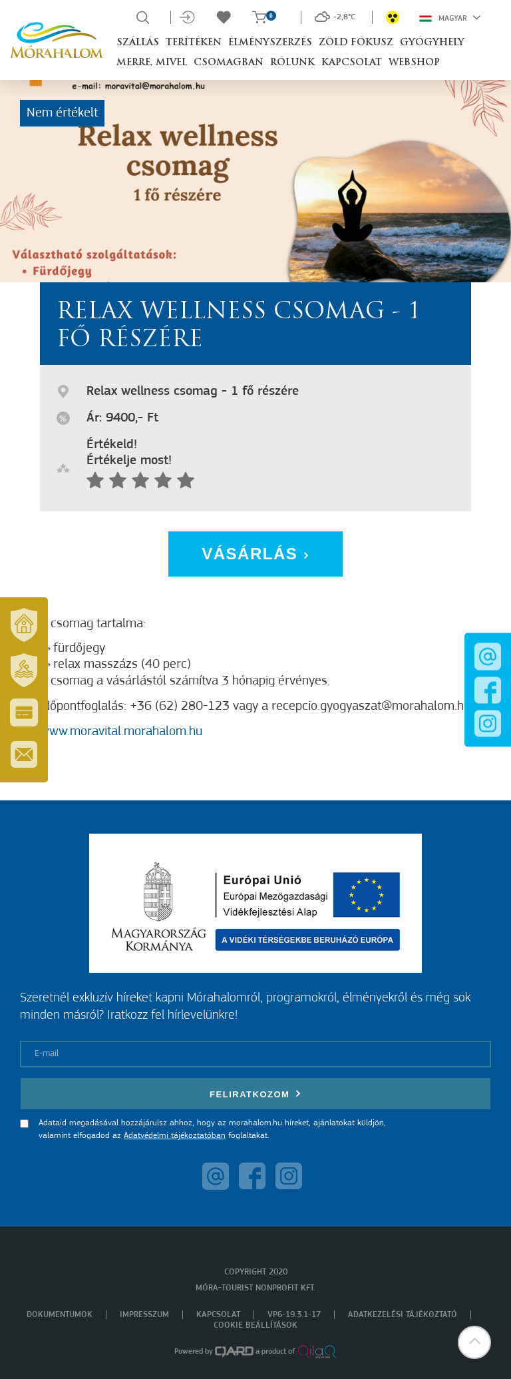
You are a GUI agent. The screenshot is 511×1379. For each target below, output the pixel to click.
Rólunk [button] (292, 63)
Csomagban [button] (228, 63)
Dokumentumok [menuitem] (59, 1314)
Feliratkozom (255, 1093)
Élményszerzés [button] (270, 43)
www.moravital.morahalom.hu (121, 731)
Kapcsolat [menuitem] (218, 1314)
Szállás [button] (137, 43)
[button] (474, 1342)
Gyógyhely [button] (432, 43)
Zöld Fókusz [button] (356, 43)
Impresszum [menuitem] (144, 1314)
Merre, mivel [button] (151, 63)
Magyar (450, 17)
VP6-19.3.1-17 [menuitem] (294, 1314)
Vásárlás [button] (255, 554)
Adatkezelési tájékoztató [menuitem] (402, 1314)
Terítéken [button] (194, 43)
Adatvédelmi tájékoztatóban (175, 1135)
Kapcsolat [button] (351, 63)
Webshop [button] (414, 63)
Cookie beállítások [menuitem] (255, 1325)
